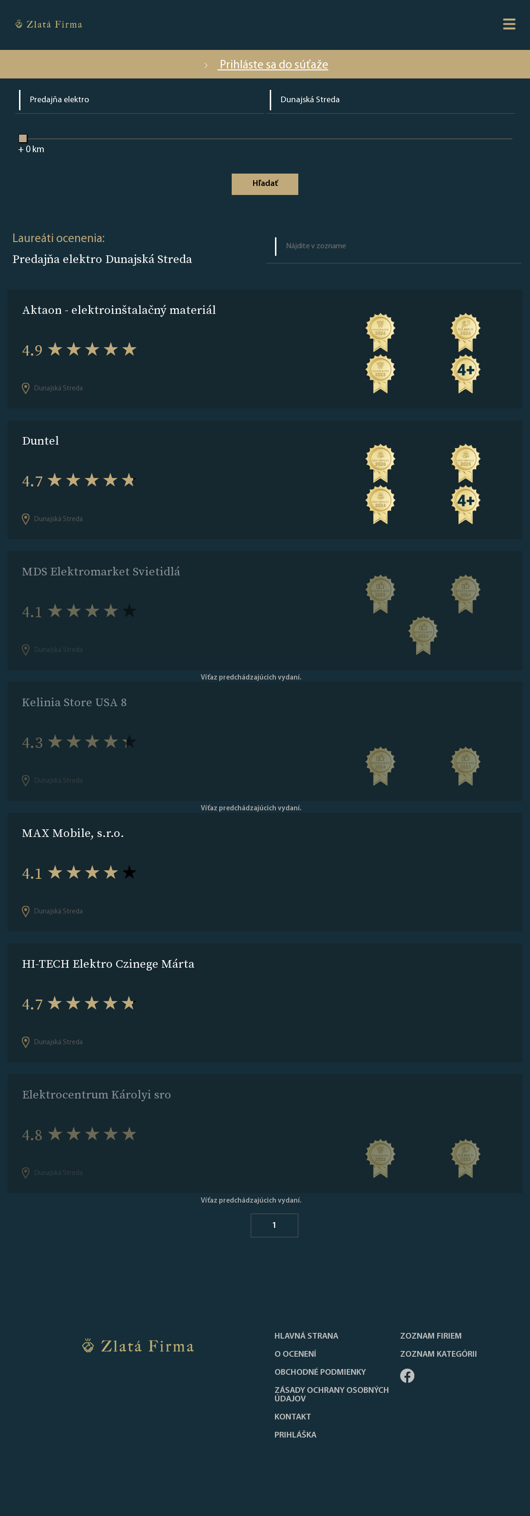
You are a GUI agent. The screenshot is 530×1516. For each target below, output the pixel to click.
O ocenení (295, 1355)
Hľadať (265, 183)
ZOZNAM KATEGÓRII (438, 1355)
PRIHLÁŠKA (295, 1435)
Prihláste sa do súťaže (265, 65)
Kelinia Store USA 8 (74, 702)
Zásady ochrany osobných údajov (332, 1395)
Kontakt (293, 1417)
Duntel (40, 441)
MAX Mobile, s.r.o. (73, 833)
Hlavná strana (306, 1336)
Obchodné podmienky (320, 1373)
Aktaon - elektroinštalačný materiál (119, 310)
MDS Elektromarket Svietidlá (101, 571)
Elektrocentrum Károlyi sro (96, 1094)
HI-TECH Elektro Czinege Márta (108, 964)
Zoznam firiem (431, 1336)
